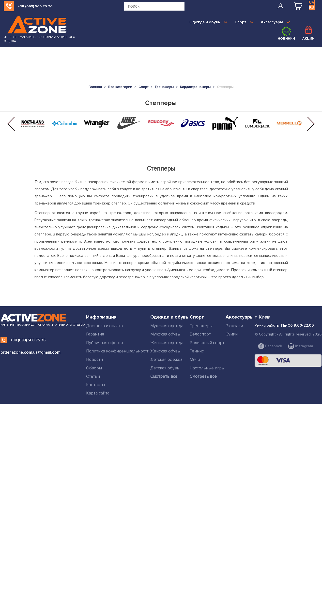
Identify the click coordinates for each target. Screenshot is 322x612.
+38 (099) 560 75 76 (35, 6)
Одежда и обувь (208, 22)
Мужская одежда (166, 325)
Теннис (197, 351)
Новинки (286, 33)
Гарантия (95, 334)
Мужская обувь (165, 334)
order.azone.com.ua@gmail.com (30, 352)
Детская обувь (164, 368)
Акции (308, 33)
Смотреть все (163, 376)
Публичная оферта (104, 342)
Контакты (95, 384)
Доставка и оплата (104, 325)
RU (311, 7)
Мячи (195, 359)
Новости (94, 359)
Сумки (232, 334)
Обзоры (94, 368)
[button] (11, 124)
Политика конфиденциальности (117, 351)
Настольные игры (207, 368)
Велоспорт (200, 334)
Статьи (93, 376)
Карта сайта (97, 393)
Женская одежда (166, 342)
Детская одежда (166, 359)
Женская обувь (165, 351)
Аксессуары (275, 22)
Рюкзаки (234, 325)
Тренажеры (201, 325)
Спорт (244, 22)
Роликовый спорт (207, 342)
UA (311, 2)
